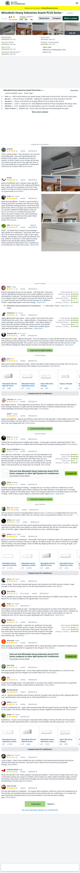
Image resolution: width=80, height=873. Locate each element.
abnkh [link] (9, 714)
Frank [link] (9, 196)
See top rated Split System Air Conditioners (40, 810)
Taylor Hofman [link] (10, 108)
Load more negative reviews (40, 499)
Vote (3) (33, 225)
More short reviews (40, 112)
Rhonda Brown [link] (12, 690)
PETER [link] (9, 178)
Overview (73, 90)
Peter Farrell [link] (11, 786)
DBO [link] (8, 225)
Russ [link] (8, 437)
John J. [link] (9, 579)
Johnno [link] (9, 534)
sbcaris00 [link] (10, 640)
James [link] (9, 520)
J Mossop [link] (10, 399)
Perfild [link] (9, 620)
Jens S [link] (9, 359)
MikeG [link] (9, 702)
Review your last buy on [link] (40, 8)
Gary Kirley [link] (11, 591)
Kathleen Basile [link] (13, 769)
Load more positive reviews (39, 428)
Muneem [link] (8, 101)
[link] (3, 150)
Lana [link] (8, 755)
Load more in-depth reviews (40, 350)
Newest (50, 804)
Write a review (70, 18)
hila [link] (8, 677)
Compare (56, 18)
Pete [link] (6, 96)
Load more (35, 804)
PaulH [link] (9, 414)
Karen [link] (9, 482)
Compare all (71, 473)
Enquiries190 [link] (12, 333)
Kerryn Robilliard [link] (13, 449)
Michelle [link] (8, 106)
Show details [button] (27, 166)
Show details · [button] (70, 515)
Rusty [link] (9, 604)
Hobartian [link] (11, 313)
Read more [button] (34, 245)
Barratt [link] (7, 99)
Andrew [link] (10, 149)
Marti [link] (9, 287)
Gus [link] (8, 508)
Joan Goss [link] (10, 665)
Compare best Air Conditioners (40, 393)
